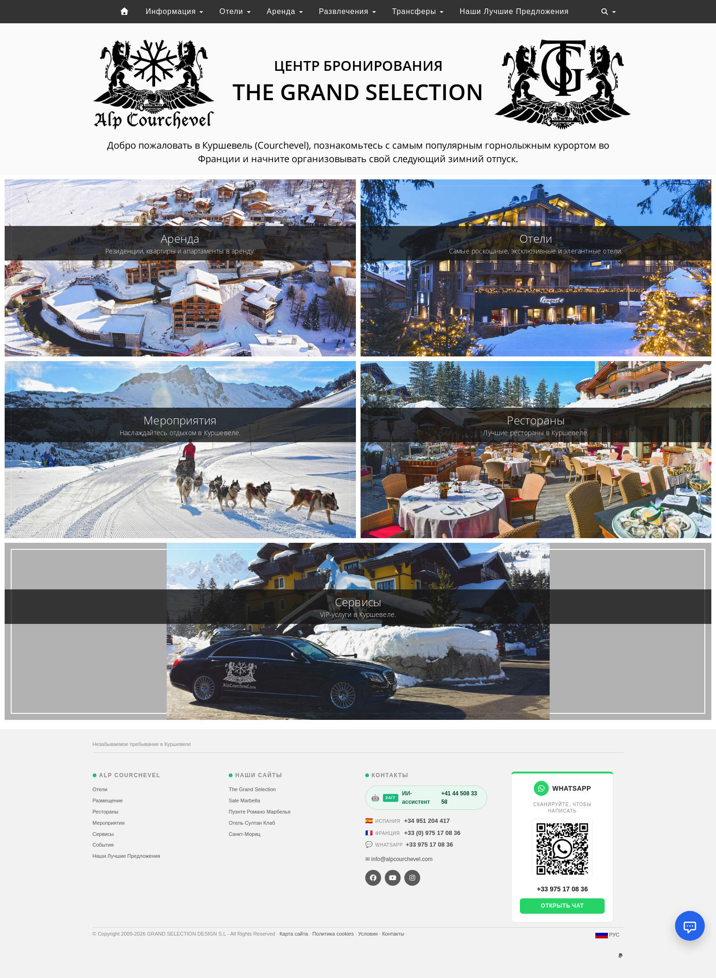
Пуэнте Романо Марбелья (260, 811)
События (103, 845)
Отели (235, 11)
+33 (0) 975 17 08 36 (432, 832)
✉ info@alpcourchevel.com (399, 859)
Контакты (394, 934)
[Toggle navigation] (608, 11)
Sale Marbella (244, 800)
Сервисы (103, 834)
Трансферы (417, 11)
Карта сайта (294, 934)
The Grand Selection (252, 789)
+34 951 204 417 (427, 820)
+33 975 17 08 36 (429, 844)
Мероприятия (109, 823)
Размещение (108, 800)
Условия (368, 934)
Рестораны (106, 811)
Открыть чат (562, 906)
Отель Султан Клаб (252, 823)
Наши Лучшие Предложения (514, 11)
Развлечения (347, 11)
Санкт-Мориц (244, 834)
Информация (174, 11)
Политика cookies (333, 934)
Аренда (285, 11)
